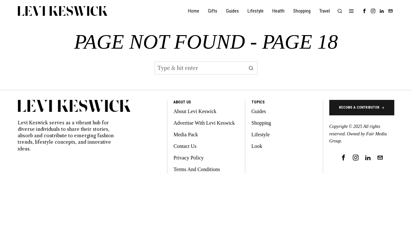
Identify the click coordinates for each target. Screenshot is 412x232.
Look (256, 146)
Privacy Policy (188, 157)
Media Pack (185, 134)
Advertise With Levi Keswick (204, 123)
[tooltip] (364, 11)
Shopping (261, 123)
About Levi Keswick (194, 111)
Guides (258, 111)
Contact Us (185, 146)
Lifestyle (260, 134)
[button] (251, 68)
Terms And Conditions (196, 169)
